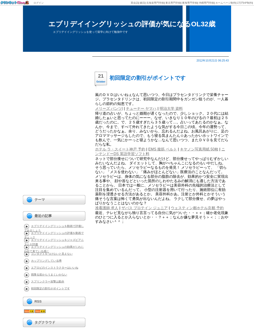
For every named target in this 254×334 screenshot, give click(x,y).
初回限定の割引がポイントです (147, 78)
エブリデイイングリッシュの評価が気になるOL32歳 (131, 24)
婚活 (142, 2)
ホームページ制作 (225, 2)
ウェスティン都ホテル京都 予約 (197, 208)
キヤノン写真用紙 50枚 (199, 149)
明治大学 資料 (171, 108)
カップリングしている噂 (46, 260)
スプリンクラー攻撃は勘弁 (47, 281)
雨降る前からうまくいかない (49, 274)
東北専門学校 (173, 2)
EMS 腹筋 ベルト (162, 149)
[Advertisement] (41, 125)
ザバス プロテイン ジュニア (144, 208)
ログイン (39, 2)
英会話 (134, 2)
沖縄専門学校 (206, 2)
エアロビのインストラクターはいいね (54, 267)
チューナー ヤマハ (141, 108)
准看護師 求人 (106, 208)
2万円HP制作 (244, 2)
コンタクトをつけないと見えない (52, 253)
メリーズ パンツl (109, 108)
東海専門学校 (189, 2)
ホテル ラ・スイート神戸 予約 (120, 149)
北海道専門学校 (155, 2)
